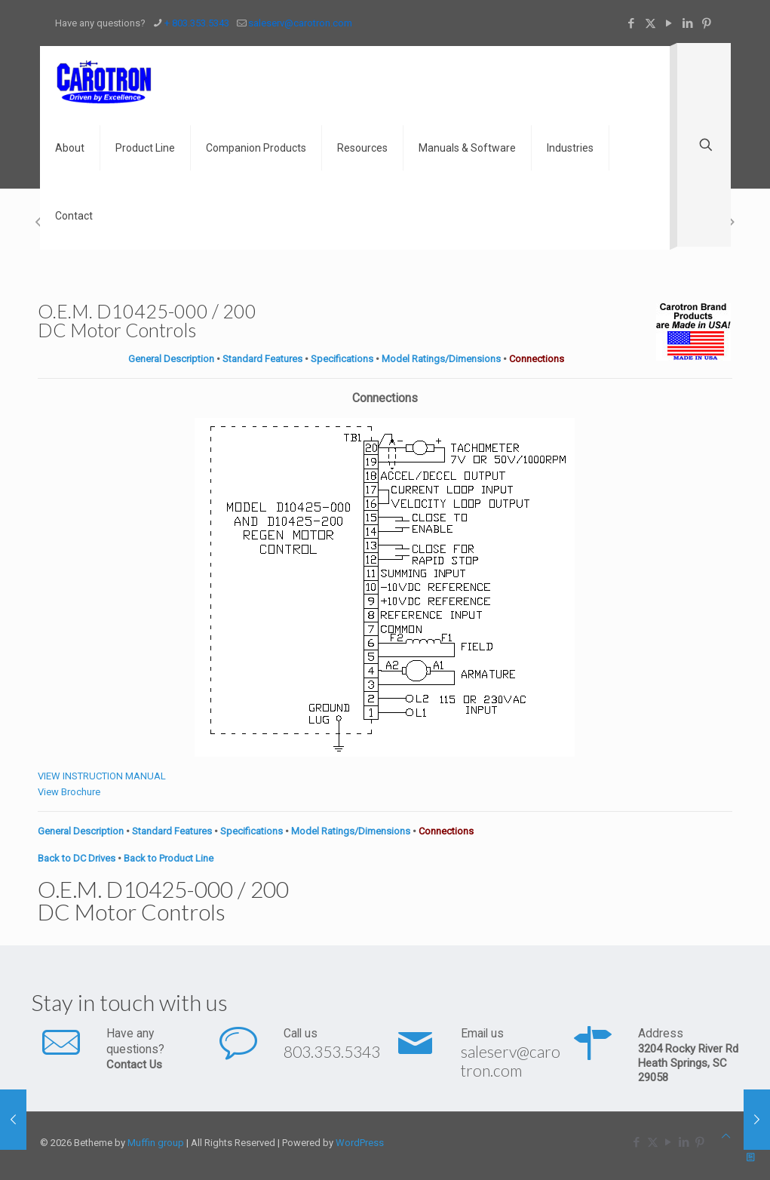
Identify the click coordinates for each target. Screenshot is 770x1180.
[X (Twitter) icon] (650, 23)
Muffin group (155, 1142)
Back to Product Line (168, 858)
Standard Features (262, 358)
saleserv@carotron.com (510, 1061)
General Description (171, 358)
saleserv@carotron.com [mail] (300, 23)
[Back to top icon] (726, 1136)
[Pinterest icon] (707, 23)
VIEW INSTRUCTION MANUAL (102, 776)
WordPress (360, 1142)
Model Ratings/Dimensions (441, 358)
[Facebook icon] (631, 23)
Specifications (342, 358)
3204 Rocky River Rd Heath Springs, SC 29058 (688, 1063)
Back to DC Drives (76, 858)
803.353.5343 (332, 1051)
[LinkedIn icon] (688, 23)
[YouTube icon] (669, 23)
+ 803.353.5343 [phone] (196, 23)
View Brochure (69, 791)
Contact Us (134, 1064)
